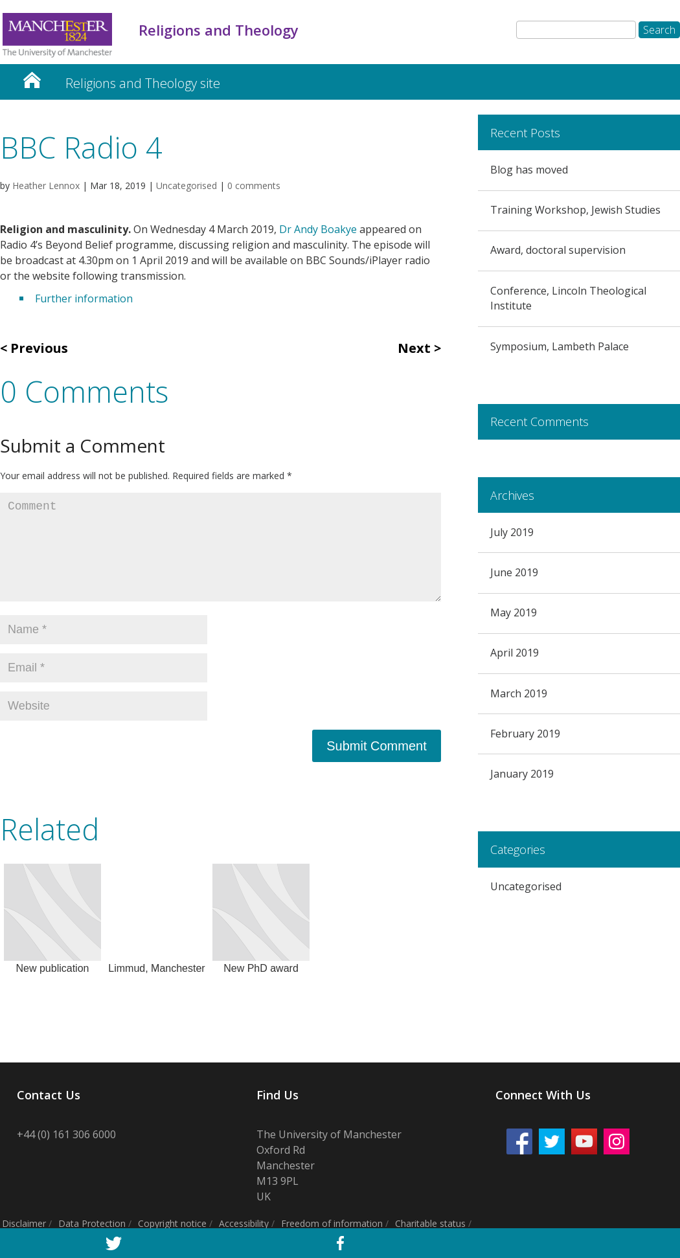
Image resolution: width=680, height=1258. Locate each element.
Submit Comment (376, 746)
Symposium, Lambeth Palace (559, 346)
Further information (84, 298)
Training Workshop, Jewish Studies (575, 210)
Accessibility (244, 1223)
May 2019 (513, 612)
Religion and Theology (32, 76)
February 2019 (525, 733)
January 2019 (522, 774)
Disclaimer (24, 1223)
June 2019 (514, 572)
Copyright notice (172, 1223)
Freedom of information (332, 1223)
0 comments (253, 185)
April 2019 (514, 653)
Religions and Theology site (142, 83)
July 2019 (512, 532)
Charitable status (430, 1223)
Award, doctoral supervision (558, 250)
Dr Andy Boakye (319, 229)
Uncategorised (186, 185)
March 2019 (518, 693)
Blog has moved (529, 170)
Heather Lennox (46, 185)
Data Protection (92, 1223)
